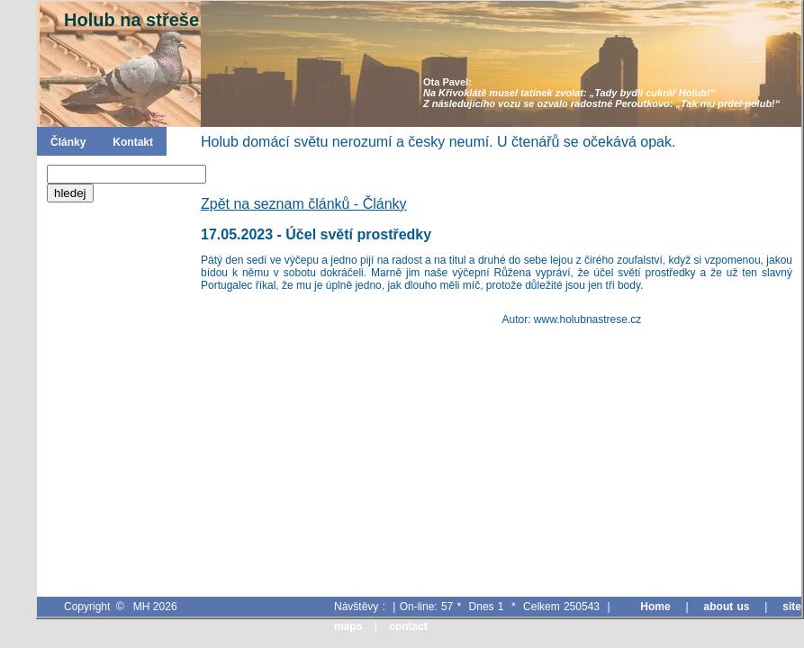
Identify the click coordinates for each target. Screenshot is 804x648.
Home (655, 606)
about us (727, 606)
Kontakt (133, 142)
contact (408, 626)
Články (68, 142)
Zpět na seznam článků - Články (304, 204)
